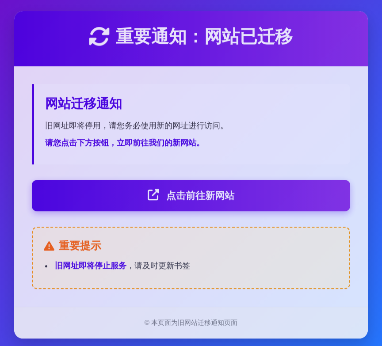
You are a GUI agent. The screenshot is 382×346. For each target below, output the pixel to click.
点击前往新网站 (191, 196)
